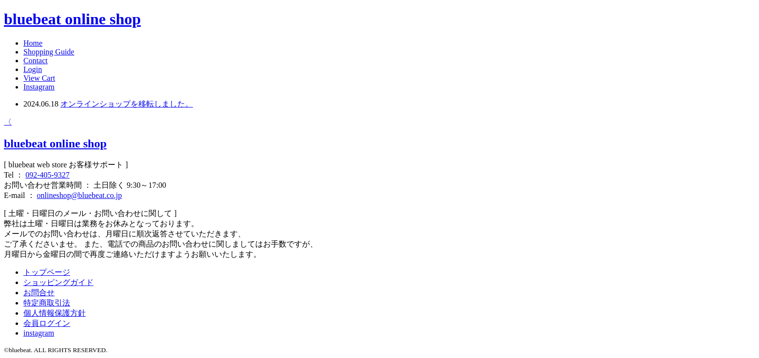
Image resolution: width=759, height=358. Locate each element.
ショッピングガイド (58, 282)
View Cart (39, 78)
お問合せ (39, 292)
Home (32, 43)
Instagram (39, 87)
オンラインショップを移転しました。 (126, 104)
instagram (38, 333)
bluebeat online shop (72, 19)
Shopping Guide (48, 52)
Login (32, 69)
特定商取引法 (46, 303)
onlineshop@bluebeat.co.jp (79, 195)
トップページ (46, 272)
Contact (35, 60)
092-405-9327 (47, 175)
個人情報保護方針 (54, 313)
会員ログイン (46, 323)
